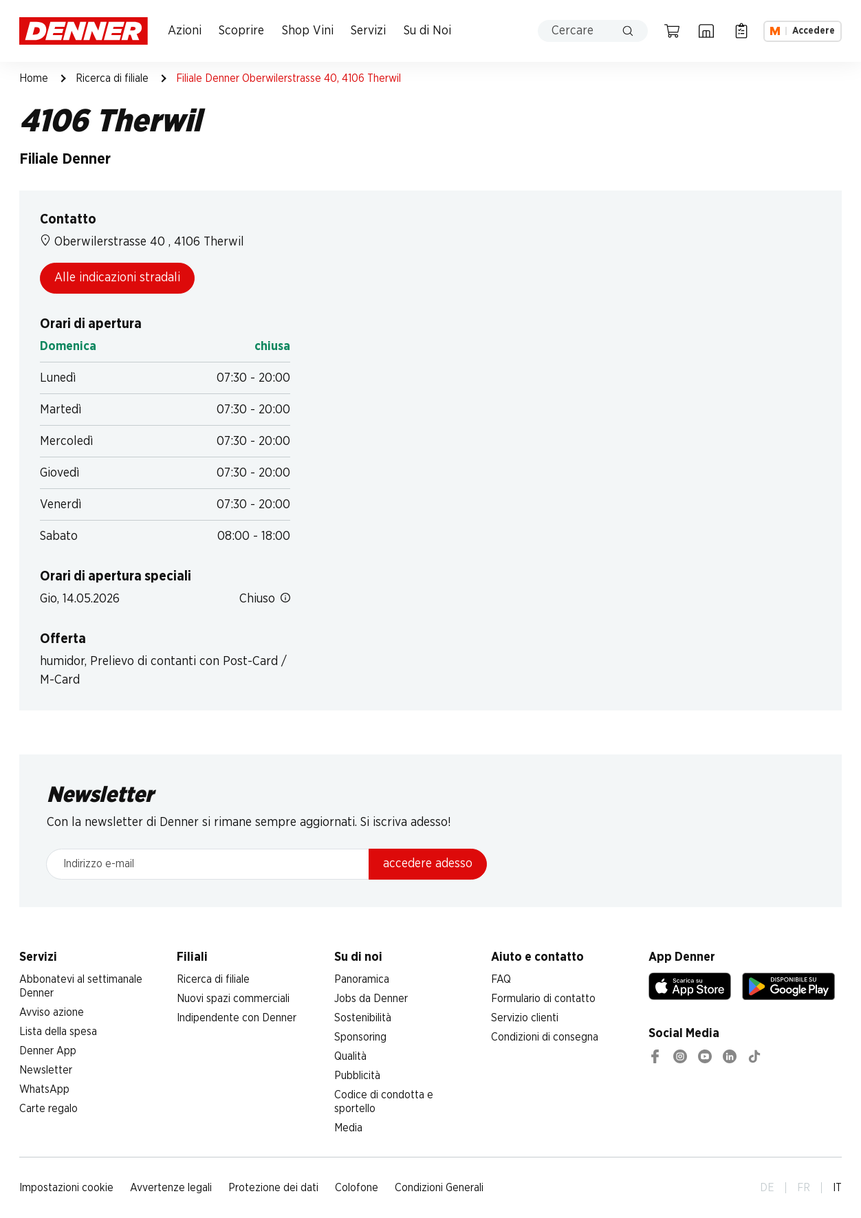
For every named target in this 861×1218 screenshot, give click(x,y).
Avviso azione (51, 1012)
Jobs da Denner (371, 998)
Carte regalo (48, 1108)
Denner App (47, 1050)
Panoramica (361, 979)
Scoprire (241, 31)
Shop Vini (308, 31)
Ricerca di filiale (112, 78)
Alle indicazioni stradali (117, 278)
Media (348, 1127)
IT (837, 1187)
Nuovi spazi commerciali (233, 998)
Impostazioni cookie (66, 1187)
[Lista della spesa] (741, 31)
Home (33, 78)
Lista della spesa (58, 1031)
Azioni (184, 31)
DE (767, 1187)
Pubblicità (357, 1075)
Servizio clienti (524, 1017)
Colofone (356, 1187)
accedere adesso (427, 864)
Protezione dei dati (273, 1187)
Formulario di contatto (543, 998)
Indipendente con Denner (236, 1017)
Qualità (350, 1056)
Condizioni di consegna (544, 1037)
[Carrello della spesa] (672, 31)
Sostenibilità (362, 1017)
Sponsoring (360, 1037)
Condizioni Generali (439, 1187)
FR (803, 1187)
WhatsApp (44, 1089)
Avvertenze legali (171, 1187)
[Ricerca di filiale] (706, 31)
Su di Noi (427, 31)
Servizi (368, 31)
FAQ (501, 979)
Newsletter (45, 1070)
